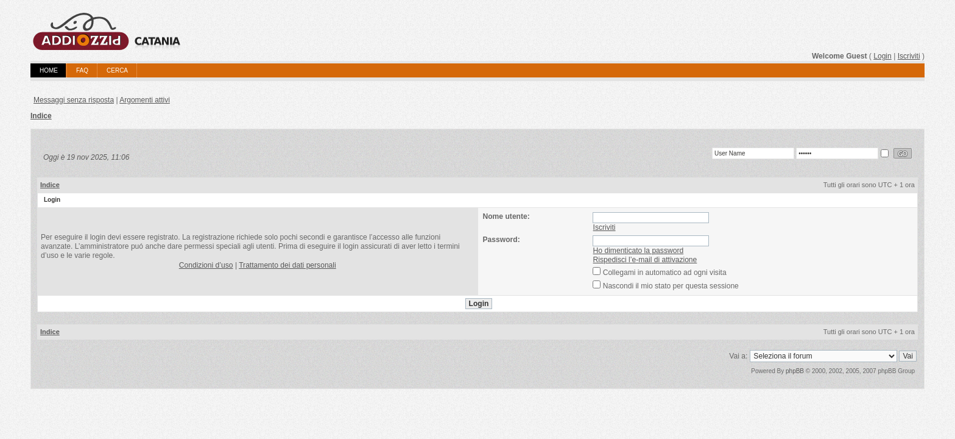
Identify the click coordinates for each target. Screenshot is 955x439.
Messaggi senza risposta (73, 100)
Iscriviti (909, 56)
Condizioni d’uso (206, 265)
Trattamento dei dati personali (287, 265)
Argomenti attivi (144, 100)
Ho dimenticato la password (638, 250)
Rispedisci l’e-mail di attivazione (645, 259)
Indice (41, 116)
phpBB (795, 371)
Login (882, 56)
